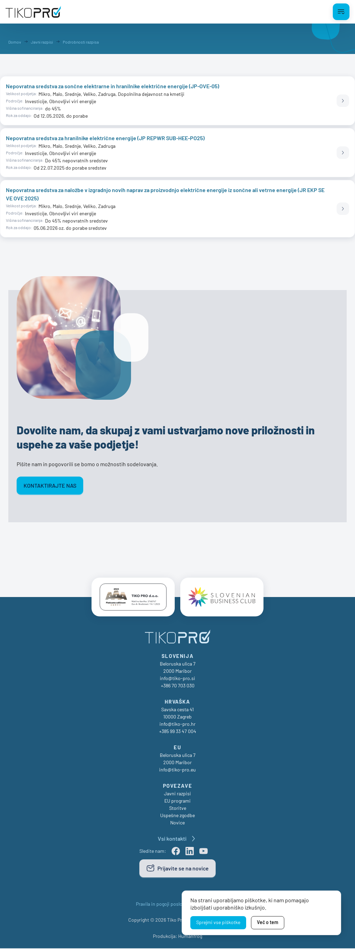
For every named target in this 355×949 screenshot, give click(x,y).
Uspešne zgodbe (177, 816)
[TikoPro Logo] (33, 12)
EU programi (177, 801)
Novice (177, 823)
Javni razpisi (177, 794)
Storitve (177, 809)
